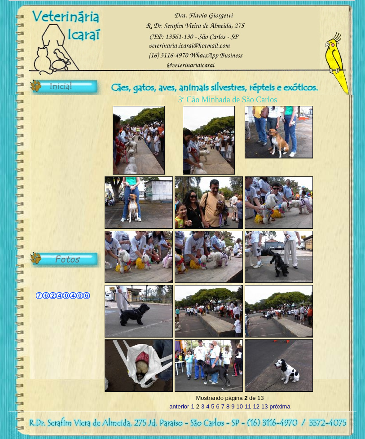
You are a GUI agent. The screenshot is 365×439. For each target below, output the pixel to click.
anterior (179, 406)
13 (264, 406)
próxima (279, 406)
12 (256, 406)
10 (240, 406)
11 (248, 406)
